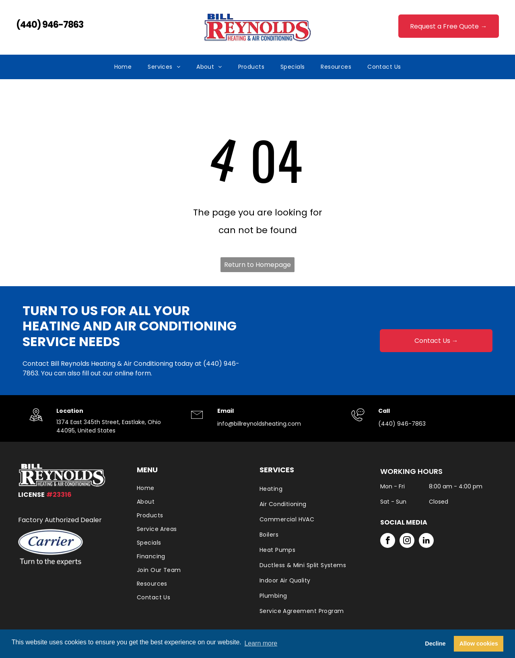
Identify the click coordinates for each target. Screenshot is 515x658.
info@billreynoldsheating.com (259, 424)
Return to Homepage (257, 264)
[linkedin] (426, 541)
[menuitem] (123, 66)
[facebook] (387, 541)
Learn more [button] (260, 643)
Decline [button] (435, 643)
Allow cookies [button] (478, 643)
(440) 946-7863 (49, 24)
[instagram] (407, 541)
